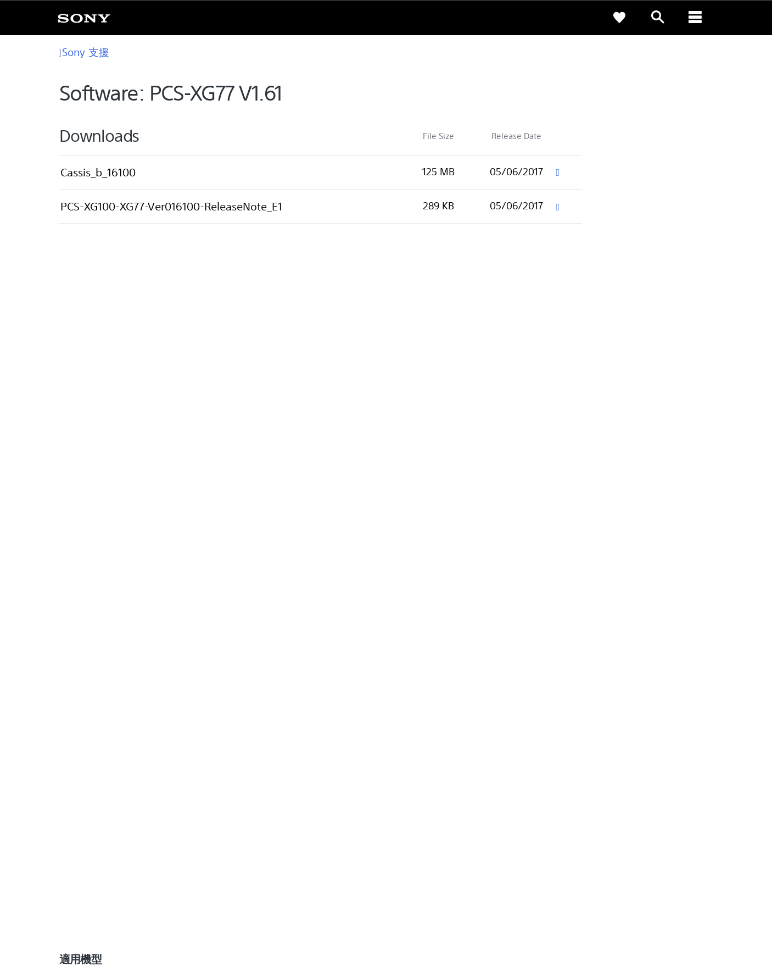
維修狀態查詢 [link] (255, 769)
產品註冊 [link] (248, 723)
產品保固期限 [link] (255, 738)
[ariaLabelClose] (696, 17)
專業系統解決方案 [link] (553, 838)
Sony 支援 (84, 52)
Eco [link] (403, 723)
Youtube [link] (410, 738)
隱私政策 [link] (120, 918)
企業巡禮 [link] (607, 838)
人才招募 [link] (647, 838)
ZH (109, 867)
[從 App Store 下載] (565, 609)
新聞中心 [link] (574, 723)
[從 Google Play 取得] (490, 609)
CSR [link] (403, 754)
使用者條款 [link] (86, 918)
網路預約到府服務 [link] (263, 754)
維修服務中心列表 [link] (263, 785)
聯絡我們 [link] (686, 838)
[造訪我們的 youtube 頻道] (689, 866)
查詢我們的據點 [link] (96, 723)
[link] (84, 17)
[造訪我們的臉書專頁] (665, 866)
